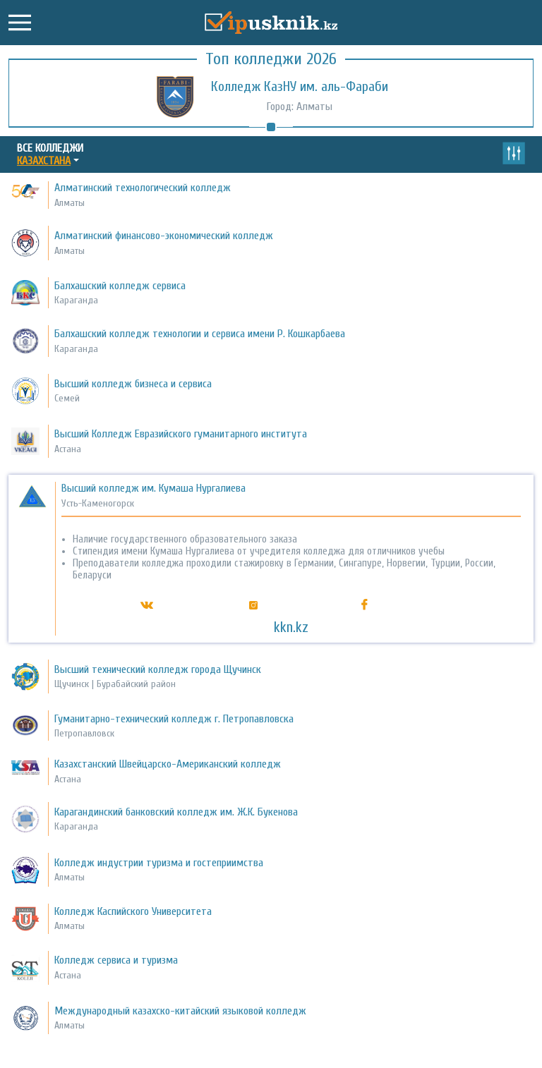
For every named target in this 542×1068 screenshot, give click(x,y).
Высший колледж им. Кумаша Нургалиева (153, 488)
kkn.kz (291, 627)
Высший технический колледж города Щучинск (157, 669)
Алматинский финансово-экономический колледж (163, 235)
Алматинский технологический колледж (142, 187)
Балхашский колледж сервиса (120, 285)
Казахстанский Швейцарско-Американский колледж (167, 764)
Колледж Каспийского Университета (133, 911)
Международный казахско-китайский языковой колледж (180, 1011)
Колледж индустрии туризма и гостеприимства (158, 862)
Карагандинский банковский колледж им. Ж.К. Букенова (176, 812)
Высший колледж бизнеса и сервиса (133, 383)
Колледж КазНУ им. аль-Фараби (299, 86)
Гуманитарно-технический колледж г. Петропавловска (174, 718)
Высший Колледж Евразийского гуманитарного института (180, 433)
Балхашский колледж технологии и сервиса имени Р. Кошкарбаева (199, 333)
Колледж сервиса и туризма (116, 960)
